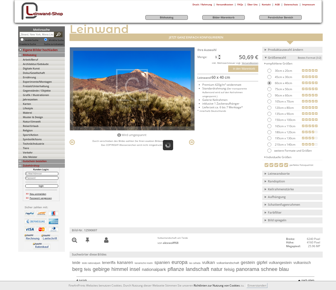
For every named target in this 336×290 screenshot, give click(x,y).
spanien (162, 262)
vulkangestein (280, 263)
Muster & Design (33, 117)
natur (216, 269)
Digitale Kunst (31, 68)
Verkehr (28, 152)
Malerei (27, 112)
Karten (27, 104)
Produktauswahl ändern (285, 50)
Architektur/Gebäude (36, 64)
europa (180, 262)
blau (284, 269)
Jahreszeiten (30, 99)
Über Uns (252, 4)
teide (76, 263)
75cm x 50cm (283, 89)
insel (135, 269)
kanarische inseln (144, 263)
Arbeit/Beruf (30, 59)
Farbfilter (275, 212)
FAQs (240, 4)
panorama (247, 269)
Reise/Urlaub (30, 126)
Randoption (276, 181)
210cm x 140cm (284, 145)
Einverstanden (257, 285)
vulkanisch (302, 263)
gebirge (101, 269)
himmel (120, 269)
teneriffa (109, 263)
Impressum (308, 4)
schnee (269, 269)
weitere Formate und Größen (289, 151)
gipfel (262, 262)
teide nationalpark (91, 263)
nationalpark (154, 269)
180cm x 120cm (284, 132)
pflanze (176, 269)
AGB (277, 4)
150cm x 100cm (284, 120)
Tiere (26, 148)
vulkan (208, 262)
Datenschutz (291, 4)
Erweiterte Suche (27, 44)
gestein (248, 262)
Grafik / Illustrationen (36, 95)
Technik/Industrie (33, 143)
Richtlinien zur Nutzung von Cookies (217, 285)
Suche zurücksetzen (54, 44)
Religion (28, 130)
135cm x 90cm (284, 114)
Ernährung (29, 77)
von (168, 243)
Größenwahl (294, 57)
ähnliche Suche (56, 40)
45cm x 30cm (283, 77)
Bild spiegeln (277, 220)
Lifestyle (28, 108)
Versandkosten (224, 4)
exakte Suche (31, 40)
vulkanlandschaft (228, 263)
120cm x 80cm (284, 108)
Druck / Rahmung (202, 4)
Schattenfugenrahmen (284, 204)
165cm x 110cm (284, 126)
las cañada (194, 263)
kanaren (125, 262)
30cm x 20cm (283, 71)
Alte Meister (30, 157)
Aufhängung (277, 197)
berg (77, 269)
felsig (229, 269)
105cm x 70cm (284, 101)
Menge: (202, 57)
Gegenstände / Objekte (37, 90)
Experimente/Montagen (37, 81)
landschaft (197, 269)
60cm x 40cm (283, 83)
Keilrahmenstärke (281, 189)
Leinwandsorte (279, 173)
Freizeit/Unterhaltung (36, 86)
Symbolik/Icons (32, 139)
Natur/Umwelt (32, 121)
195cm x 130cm (284, 138)
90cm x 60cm (283, 95)
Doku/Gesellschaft (34, 73)
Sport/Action (30, 134)
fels (87, 269)
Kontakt (266, 4)
